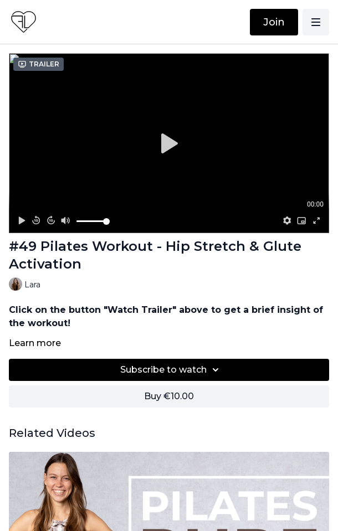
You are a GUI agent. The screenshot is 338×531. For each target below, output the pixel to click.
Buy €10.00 (169, 396)
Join (274, 22)
